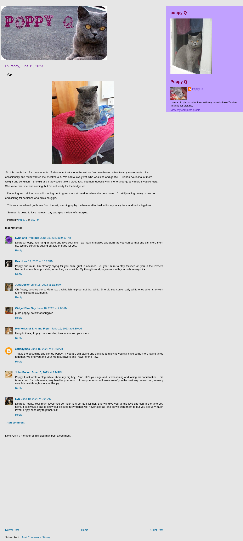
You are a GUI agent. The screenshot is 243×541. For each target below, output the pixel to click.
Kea (17, 261)
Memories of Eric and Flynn (32, 328)
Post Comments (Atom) (36, 537)
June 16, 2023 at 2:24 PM (47, 372)
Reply (18, 250)
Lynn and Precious (27, 237)
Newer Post (12, 529)
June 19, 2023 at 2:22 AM (36, 398)
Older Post (156, 529)
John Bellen (22, 372)
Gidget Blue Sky (25, 308)
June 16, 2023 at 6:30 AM (67, 328)
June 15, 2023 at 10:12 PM (37, 261)
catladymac (22, 348)
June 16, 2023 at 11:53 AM (47, 348)
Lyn (17, 398)
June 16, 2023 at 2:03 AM (52, 308)
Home (84, 529)
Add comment (16, 422)
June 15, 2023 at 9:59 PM (55, 237)
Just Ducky (22, 284)
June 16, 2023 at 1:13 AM (46, 284)
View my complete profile (185, 109)
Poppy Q (197, 89)
